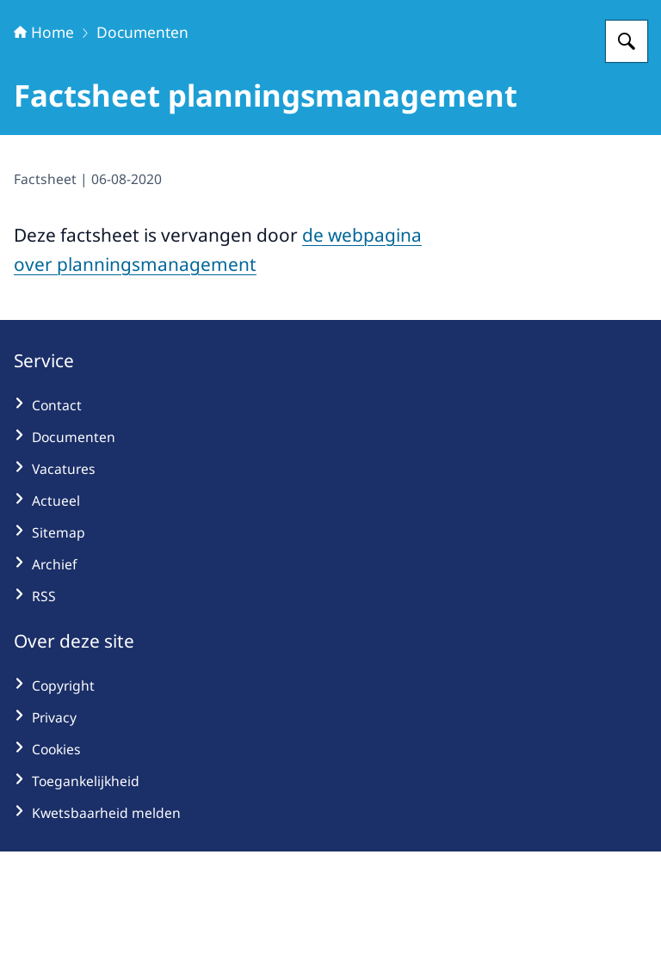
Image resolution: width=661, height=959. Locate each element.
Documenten (142, 139)
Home (44, 139)
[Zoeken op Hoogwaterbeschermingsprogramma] (626, 148)
